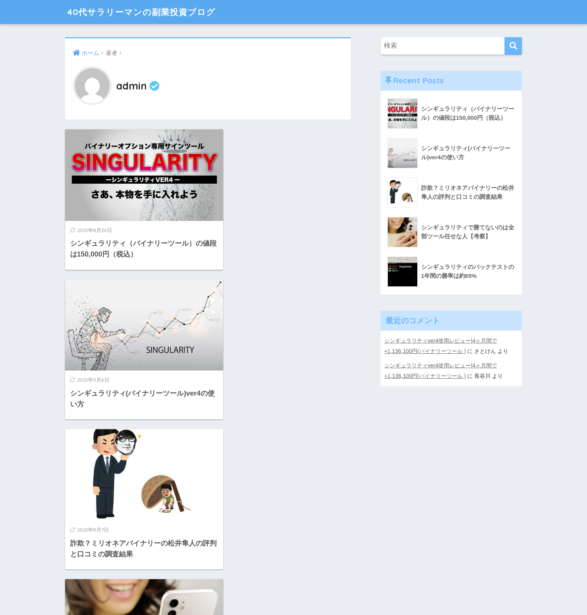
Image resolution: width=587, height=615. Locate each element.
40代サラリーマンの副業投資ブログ (144, 11)
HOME (293, 576)
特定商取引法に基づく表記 (294, 592)
